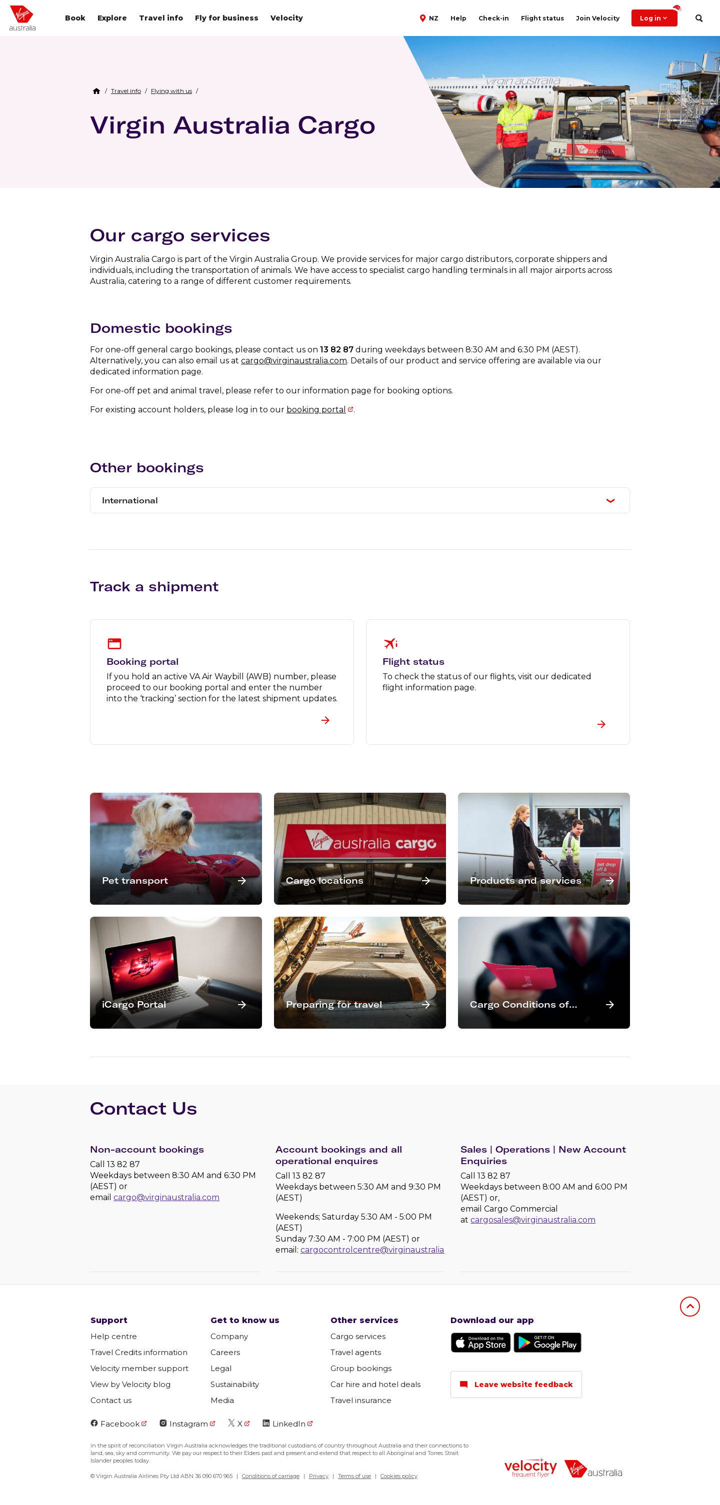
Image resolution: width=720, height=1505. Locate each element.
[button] (430, 17)
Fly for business (226, 17)
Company (229, 1336)
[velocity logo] (530, 1469)
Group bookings (361, 1368)
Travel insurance (361, 1400)
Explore (112, 17)
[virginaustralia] (593, 1470)
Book (75, 17)
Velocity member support (139, 1368)
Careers (225, 1352)
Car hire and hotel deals (375, 1384)
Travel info (161, 17)
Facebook (115, 1424)
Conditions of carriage (271, 1476)
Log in (659, 15)
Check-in (493, 18)
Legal (221, 1368)
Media (222, 1400)
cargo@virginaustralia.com (294, 360)
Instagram (184, 1424)
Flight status (542, 18)
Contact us (111, 1400)
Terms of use (354, 1476)
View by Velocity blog (130, 1384)
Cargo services (358, 1336)
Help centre (113, 1336)
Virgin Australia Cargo (233, 124)
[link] (126, 91)
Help (458, 18)
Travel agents (355, 1352)
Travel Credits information (139, 1352)
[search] (699, 18)
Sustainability (234, 1384)
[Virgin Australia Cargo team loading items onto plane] (561, 132)
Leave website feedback (516, 1384)
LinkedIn (284, 1424)
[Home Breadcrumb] (96, 90)
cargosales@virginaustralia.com (533, 1220)
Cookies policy (399, 1476)
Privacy (318, 1476)
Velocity (286, 17)
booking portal (316, 409)
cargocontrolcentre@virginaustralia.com (381, 1250)
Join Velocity (598, 18)
